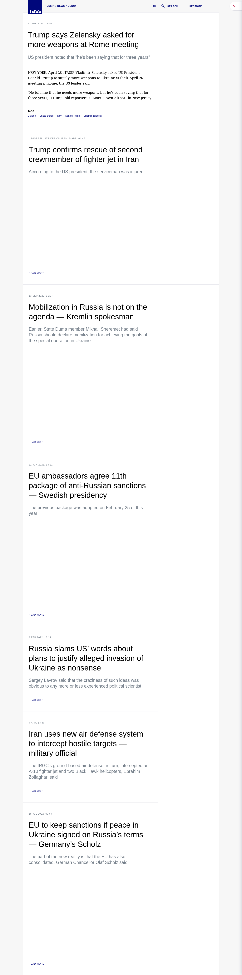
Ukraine (32, 116)
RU (154, 6)
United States (46, 116)
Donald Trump (72, 116)
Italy (59, 116)
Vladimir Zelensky (93, 116)
